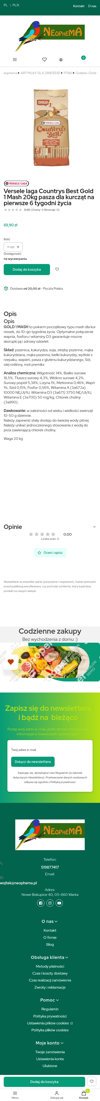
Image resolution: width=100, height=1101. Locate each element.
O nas (92, 6)
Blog (50, 944)
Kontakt (78, 6)
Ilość (7, 239)
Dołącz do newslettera (33, 762)
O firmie (49, 937)
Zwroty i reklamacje (50, 987)
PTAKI (68, 73)
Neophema (9, 73)
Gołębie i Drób (86, 73)
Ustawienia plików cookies (48, 1023)
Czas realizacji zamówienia (50, 980)
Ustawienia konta (50, 1058)
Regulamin (50, 1009)
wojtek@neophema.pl (18, 883)
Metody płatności (50, 966)
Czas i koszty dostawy (50, 973)
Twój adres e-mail (23, 750)
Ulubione (50, 1065)
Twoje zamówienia (50, 1052)
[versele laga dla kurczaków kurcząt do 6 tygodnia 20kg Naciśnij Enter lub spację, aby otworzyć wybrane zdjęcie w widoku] (50, 126)
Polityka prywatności (50, 1016)
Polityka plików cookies (50, 1030)
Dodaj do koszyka (27, 269)
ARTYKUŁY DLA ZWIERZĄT (40, 73)
